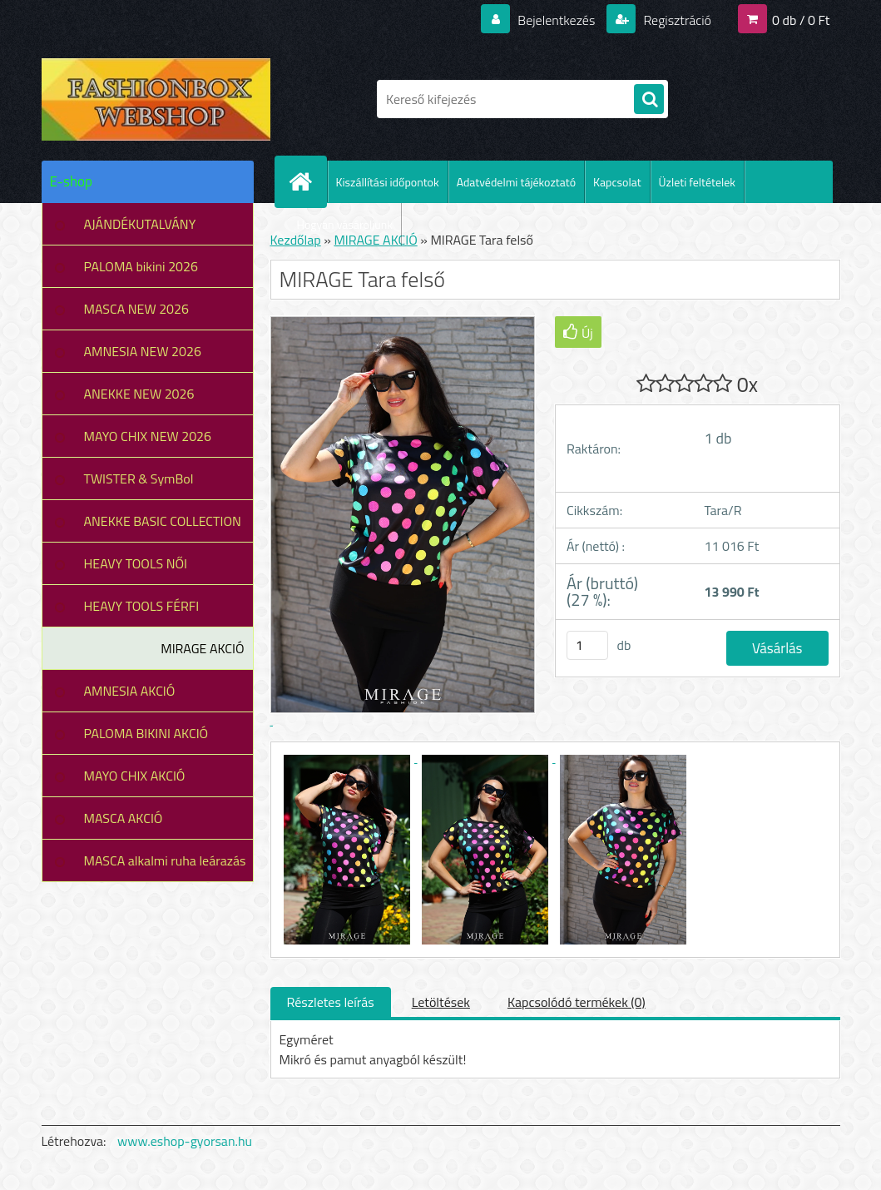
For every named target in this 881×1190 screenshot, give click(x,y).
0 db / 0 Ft (800, 20)
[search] (649, 100)
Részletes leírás (330, 1002)
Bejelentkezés (556, 20)
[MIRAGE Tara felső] (349, 757)
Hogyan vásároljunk (345, 224)
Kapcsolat (617, 182)
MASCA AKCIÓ (123, 818)
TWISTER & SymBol (139, 478)
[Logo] (156, 99)
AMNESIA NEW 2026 (142, 351)
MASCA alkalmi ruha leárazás (165, 860)
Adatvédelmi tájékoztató (516, 182)
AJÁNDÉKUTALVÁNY (140, 224)
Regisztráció (676, 20)
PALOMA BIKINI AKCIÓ (146, 733)
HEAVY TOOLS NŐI (136, 563)
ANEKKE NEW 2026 (139, 394)
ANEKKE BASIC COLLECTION (162, 521)
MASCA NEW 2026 (137, 309)
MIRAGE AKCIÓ (202, 648)
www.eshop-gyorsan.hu (184, 1141)
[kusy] (587, 645)
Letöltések (441, 1002)
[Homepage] (308, 181)
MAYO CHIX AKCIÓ (135, 776)
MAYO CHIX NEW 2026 (148, 436)
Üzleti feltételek (697, 182)
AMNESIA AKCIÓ (130, 691)
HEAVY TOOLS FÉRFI (142, 606)
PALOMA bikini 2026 (141, 266)
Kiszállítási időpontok (387, 182)
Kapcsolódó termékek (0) (576, 1002)
